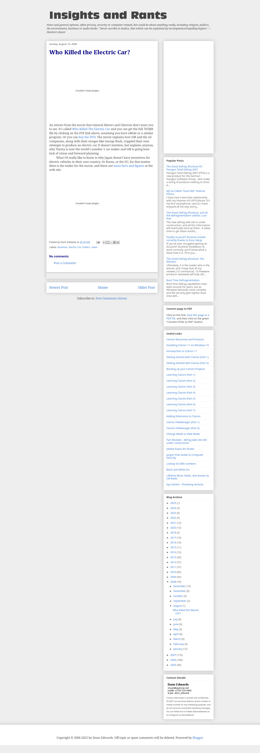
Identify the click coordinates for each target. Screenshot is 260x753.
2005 (173, 665)
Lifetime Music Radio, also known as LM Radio (187, 477)
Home (103, 287)
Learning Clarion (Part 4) (180, 392)
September (180, 601)
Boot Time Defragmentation (183, 280)
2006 (173, 660)
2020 (173, 527)
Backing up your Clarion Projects (185, 369)
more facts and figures (129, 166)
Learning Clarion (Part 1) (180, 374)
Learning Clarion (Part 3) (180, 386)
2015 (173, 547)
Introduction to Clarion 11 (181, 351)
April (176, 634)
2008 (173, 581)
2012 (173, 562)
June (176, 624)
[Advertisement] (188, 96)
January (178, 649)
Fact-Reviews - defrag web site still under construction (186, 441)
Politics (86, 247)
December (179, 586)
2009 (173, 577)
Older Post (146, 287)
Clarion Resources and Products (185, 339)
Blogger (198, 738)
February (179, 644)
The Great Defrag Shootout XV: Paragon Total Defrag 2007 (184, 168)
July (175, 619)
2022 (173, 517)
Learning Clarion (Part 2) (180, 380)
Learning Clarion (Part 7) (180, 410)
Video (94, 247)
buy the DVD (87, 137)
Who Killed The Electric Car (91, 129)
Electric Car (75, 247)
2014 (173, 552)
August (177, 605)
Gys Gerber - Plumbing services (184, 484)
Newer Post (58, 287)
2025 (173, 503)
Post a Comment (65, 263)
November (179, 591)
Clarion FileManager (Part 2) (182, 428)
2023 (173, 513)
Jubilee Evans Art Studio (180, 449)
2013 (173, 557)
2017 (173, 537)
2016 (173, 542)
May (176, 629)
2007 (173, 655)
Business (62, 247)
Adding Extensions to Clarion (183, 416)
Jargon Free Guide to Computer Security (184, 456)
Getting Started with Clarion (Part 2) (187, 363)
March (177, 639)
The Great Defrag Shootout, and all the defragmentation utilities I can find (187, 215)
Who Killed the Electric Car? (186, 611)
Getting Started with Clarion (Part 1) (187, 357)
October (178, 596)
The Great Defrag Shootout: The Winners (185, 260)
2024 (173, 508)
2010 (173, 572)
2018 (173, 532)
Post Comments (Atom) (111, 298)
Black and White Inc (178, 469)
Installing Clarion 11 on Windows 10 (187, 345)
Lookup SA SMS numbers (181, 463)
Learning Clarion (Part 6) (180, 404)
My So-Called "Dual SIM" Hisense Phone (185, 192)
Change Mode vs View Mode (183, 434)
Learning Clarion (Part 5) (180, 398)
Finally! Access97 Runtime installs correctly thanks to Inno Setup (186, 238)
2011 (173, 567)
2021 (173, 522)
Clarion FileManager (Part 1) (182, 422)
